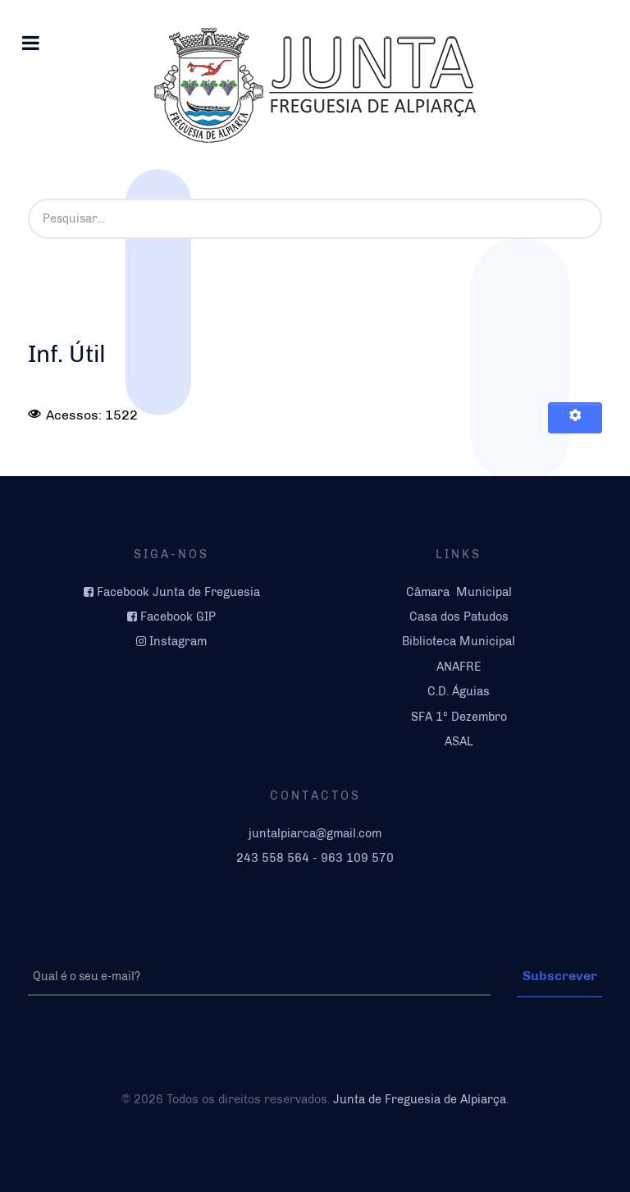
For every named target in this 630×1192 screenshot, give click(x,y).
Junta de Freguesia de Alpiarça (419, 1099)
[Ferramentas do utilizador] (575, 417)
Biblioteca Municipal (458, 641)
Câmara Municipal (459, 592)
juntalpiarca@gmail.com (315, 833)
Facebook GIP (178, 616)
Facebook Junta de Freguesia (178, 592)
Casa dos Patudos (459, 616)
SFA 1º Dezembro (459, 716)
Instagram (178, 641)
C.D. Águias (458, 691)
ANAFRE (459, 666)
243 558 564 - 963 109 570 (315, 857)
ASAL (459, 741)
